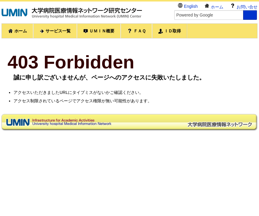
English (188, 6)
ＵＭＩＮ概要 (98, 31)
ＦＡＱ (136, 31)
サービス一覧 (55, 31)
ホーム (213, 6)
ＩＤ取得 (169, 31)
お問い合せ (244, 6)
